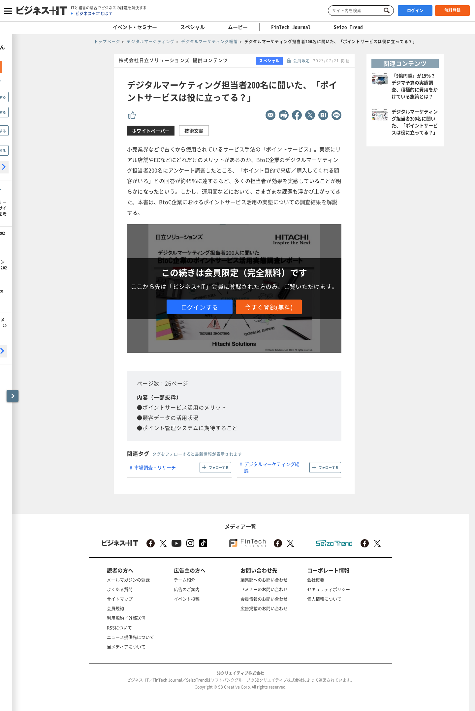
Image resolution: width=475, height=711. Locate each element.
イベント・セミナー (134, 27)
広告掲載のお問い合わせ (264, 608)
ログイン (415, 11)
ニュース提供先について (130, 637)
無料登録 (452, 10)
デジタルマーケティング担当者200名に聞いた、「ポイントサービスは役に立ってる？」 (415, 122)
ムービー (238, 27)
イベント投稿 (187, 599)
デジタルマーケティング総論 (272, 467)
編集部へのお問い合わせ (264, 579)
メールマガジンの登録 (128, 579)
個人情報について (324, 599)
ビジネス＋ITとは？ (93, 13)
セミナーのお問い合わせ (264, 589)
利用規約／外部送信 (126, 618)
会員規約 (115, 608)
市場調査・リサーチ (155, 467)
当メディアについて (126, 646)
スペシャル (192, 27)
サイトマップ (120, 599)
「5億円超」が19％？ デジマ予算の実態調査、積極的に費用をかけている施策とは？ (415, 86)
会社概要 (315, 579)
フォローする (219, 467)
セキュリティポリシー (328, 589)
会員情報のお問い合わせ (264, 599)
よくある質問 (120, 589)
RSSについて (119, 627)
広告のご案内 (187, 589)
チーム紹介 (184, 579)
